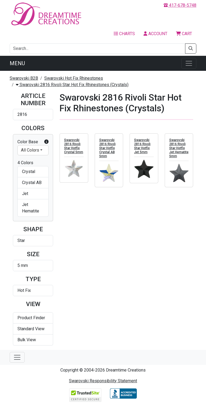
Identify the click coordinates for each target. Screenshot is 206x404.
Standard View (31, 328)
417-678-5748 (180, 5)
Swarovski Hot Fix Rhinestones (73, 78)
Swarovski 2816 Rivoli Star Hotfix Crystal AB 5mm (107, 148)
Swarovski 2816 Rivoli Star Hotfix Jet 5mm (142, 146)
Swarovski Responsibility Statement (103, 380)
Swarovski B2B (24, 78)
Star (21, 240)
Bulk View (26, 339)
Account (155, 33)
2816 (22, 114)
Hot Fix (24, 290)
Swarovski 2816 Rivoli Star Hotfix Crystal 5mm (73, 146)
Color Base (33, 142)
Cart (184, 33)
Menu (17, 63)
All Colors (30, 150)
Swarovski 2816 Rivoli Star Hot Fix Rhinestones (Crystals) (72, 84)
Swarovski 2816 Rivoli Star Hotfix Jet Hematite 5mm (179, 148)
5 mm (22, 265)
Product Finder (31, 317)
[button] (46, 142)
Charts (124, 33)
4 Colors (25, 162)
